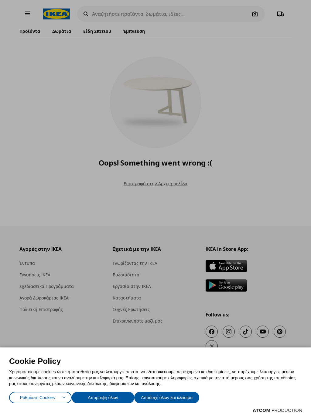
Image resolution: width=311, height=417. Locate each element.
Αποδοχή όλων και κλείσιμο (176, 396)
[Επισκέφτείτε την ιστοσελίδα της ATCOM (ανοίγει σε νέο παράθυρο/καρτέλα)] (277, 410)
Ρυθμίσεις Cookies (37, 396)
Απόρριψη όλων (106, 396)
